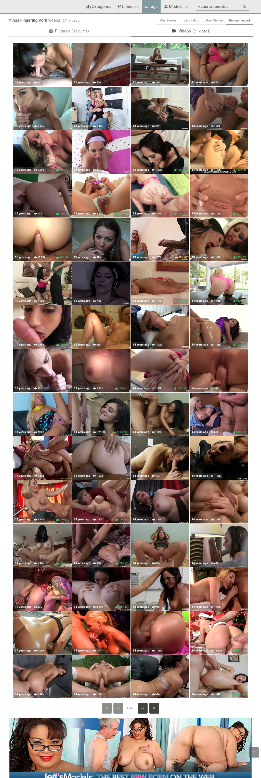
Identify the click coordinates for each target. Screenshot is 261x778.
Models (173, 6)
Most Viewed (214, 20)
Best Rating (191, 20)
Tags (151, 6)
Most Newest (169, 20)
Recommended (239, 20)
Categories (98, 6)
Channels (128, 6)
